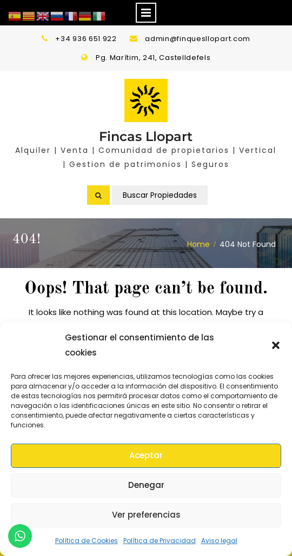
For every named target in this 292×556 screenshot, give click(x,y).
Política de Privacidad (159, 540)
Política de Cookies (86, 540)
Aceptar (146, 455)
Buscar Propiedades (160, 195)
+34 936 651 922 (86, 39)
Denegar (146, 485)
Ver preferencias (146, 514)
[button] (275, 345)
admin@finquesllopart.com (197, 39)
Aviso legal (219, 540)
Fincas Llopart (146, 136)
